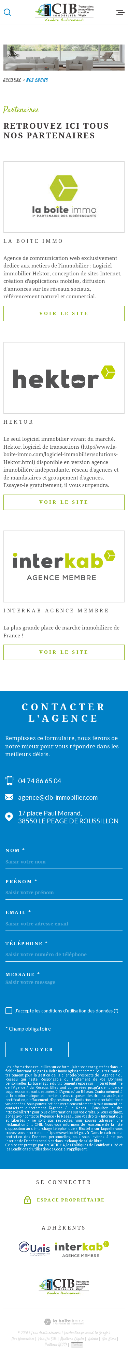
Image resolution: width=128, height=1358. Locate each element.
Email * (18, 912)
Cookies (77, 1344)
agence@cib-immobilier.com (58, 797)
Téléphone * (26, 943)
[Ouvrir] (7, 12)
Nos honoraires (23, 1339)
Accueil (12, 80)
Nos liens (109, 1339)
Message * (23, 974)
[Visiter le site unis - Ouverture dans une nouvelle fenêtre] (34, 1249)
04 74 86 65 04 (39, 781)
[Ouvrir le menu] (120, 12)
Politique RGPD (56, 1345)
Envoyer (37, 1049)
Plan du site (47, 1339)
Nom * (15, 850)
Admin (93, 1339)
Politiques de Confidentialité (95, 1145)
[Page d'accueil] (64, 12)
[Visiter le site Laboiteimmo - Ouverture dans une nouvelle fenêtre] (64, 1322)
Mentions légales (72, 1339)
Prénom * (21, 881)
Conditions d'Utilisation (30, 1149)
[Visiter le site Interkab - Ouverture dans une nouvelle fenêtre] (82, 1249)
